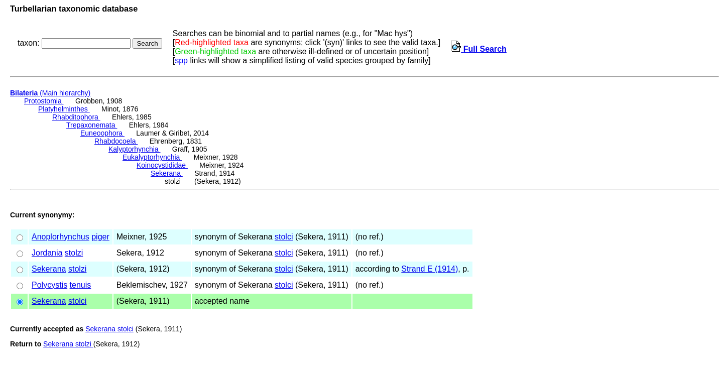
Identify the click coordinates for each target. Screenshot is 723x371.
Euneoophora (102, 133)
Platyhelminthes (64, 109)
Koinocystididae (162, 165)
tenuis (80, 285)
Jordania (47, 253)
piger (100, 236)
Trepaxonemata (91, 125)
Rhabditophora (76, 117)
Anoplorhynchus (60, 236)
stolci (284, 236)
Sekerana (167, 173)
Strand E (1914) (429, 269)
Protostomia (44, 101)
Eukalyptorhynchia (152, 157)
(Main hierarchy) (50, 93)
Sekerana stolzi (68, 344)
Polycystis (49, 285)
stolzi (74, 253)
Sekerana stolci (109, 329)
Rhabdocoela (116, 141)
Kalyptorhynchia (134, 149)
